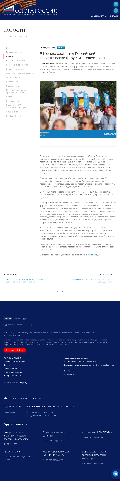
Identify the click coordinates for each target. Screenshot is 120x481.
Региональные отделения (40, 412)
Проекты (67, 371)
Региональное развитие (17, 65)
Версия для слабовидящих (104, 16)
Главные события (14, 52)
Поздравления (12, 101)
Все (8, 48)
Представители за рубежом (41, 415)
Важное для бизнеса (15, 61)
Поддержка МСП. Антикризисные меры (16, 106)
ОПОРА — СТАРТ (13, 116)
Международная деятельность (20, 73)
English (17, 319)
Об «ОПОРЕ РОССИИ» (13, 358)
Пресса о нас (12, 82)
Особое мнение (13, 86)
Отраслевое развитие (16, 69)
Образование (69, 374)
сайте (90, 257)
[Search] (18, 325)
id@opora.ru (10, 412)
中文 (24, 319)
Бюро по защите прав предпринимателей (16, 91)
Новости (12, 36)
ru (116, 10)
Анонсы (22, 36)
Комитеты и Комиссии (12, 368)
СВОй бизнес (12, 112)
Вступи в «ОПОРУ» (14, 350)
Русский (8, 319)
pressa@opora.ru (10, 459)
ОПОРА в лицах (13, 77)
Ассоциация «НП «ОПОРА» (14, 361)
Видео (9, 97)
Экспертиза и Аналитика (13, 376)
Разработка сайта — (15, 383)
